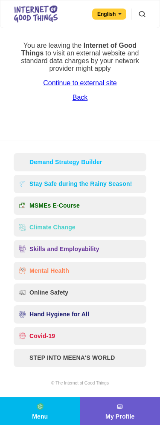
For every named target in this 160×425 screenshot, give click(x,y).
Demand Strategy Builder (60, 162)
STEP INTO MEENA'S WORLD (67, 358)
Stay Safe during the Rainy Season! (75, 184)
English (109, 14)
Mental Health (44, 271)
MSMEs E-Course (49, 205)
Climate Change (47, 227)
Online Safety (43, 292)
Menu (40, 410)
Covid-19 (37, 336)
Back (80, 97)
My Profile (119, 410)
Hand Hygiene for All (54, 314)
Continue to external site (80, 83)
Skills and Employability (59, 249)
